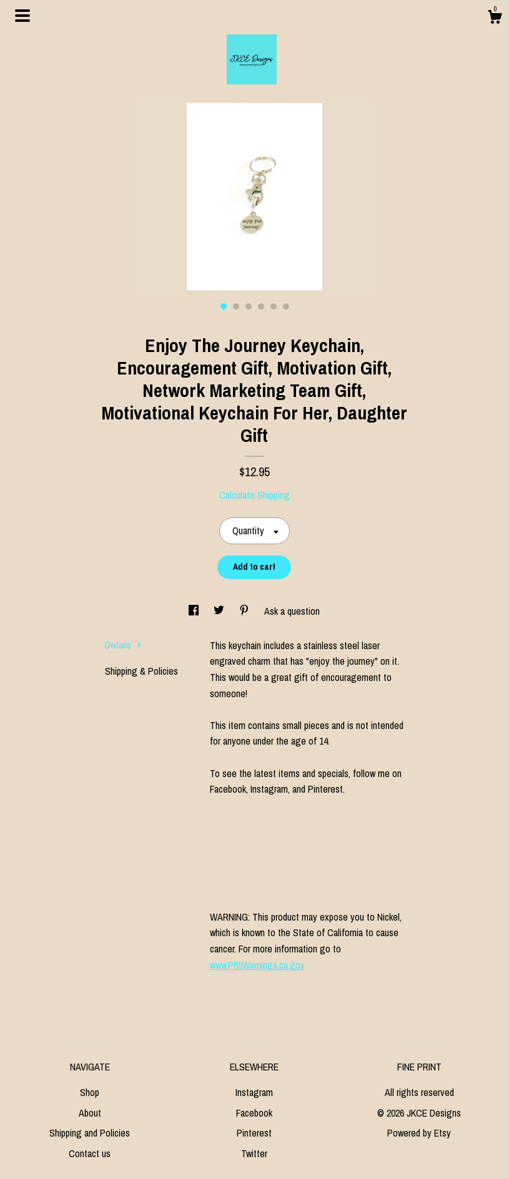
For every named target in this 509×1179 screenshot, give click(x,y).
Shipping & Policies (141, 671)
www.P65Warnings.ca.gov (257, 965)
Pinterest (254, 1133)
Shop (89, 1092)
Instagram (254, 1092)
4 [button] (261, 306)
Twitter (254, 1153)
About (90, 1113)
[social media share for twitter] (220, 611)
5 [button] (273, 306)
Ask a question (292, 611)
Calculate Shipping (254, 495)
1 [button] (223, 306)
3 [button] (248, 306)
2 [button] (236, 306)
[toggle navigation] (22, 15)
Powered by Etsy (419, 1133)
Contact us (90, 1153)
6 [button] (286, 306)
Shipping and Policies (89, 1133)
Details (123, 645)
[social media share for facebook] (195, 611)
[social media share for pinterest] (245, 611)
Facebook (254, 1113)
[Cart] (495, 18)
